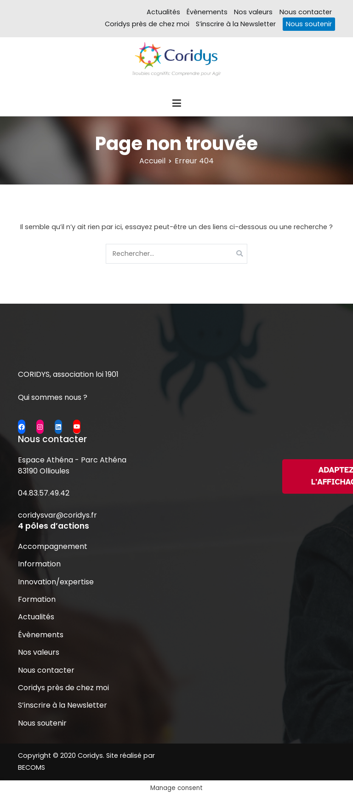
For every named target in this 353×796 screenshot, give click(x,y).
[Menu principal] (176, 103)
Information (39, 564)
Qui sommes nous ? (52, 397)
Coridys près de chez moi (147, 24)
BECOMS (31, 767)
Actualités (163, 12)
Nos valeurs (253, 12)
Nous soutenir (309, 24)
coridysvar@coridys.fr (57, 515)
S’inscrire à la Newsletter (236, 24)
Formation (37, 599)
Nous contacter (305, 12)
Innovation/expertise (56, 582)
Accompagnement (52, 546)
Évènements (207, 12)
